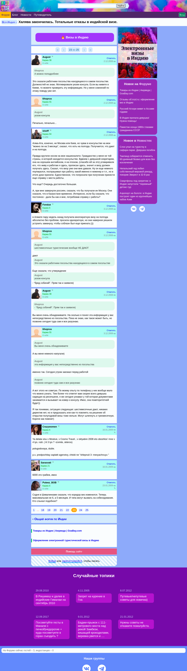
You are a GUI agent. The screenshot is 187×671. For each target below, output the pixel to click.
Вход (182, 15)
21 (61, 510)
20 (55, 510)
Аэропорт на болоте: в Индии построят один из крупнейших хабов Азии (136, 196)
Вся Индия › (9, 22)
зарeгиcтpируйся (72, 561)
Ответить (111, 58)
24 (80, 510)
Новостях (144, 140)
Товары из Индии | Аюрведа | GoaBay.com (57, 530)
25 (86, 510)
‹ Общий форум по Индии (49, 519)
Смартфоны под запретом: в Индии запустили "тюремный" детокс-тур (136, 184)
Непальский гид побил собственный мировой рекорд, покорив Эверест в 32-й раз (136, 171)
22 (67, 510)
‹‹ (57, 49)
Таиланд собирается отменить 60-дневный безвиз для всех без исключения (137, 159)
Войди (52, 561)
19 (48, 510)
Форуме (145, 84)
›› (90, 49)
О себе (45, 63)
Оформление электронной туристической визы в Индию (66, 540)
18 (42, 510)
